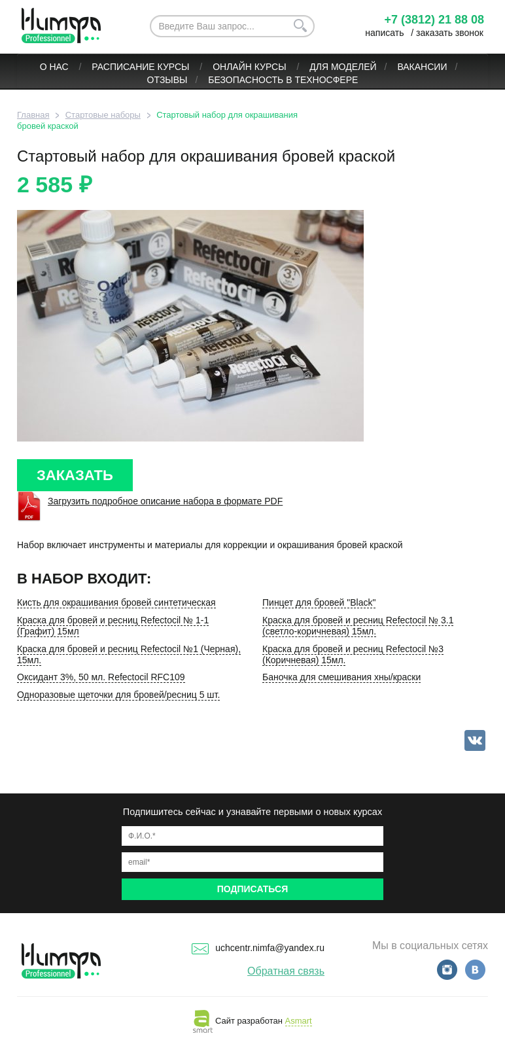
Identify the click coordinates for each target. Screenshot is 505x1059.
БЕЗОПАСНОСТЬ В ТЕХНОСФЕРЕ (283, 80)
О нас (55, 66)
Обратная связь (285, 971)
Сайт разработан (252, 1021)
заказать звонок (449, 32)
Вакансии (422, 66)
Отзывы (167, 80)
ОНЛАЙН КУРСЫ (250, 66)
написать (384, 32)
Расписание (123, 66)
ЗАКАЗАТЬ (75, 475)
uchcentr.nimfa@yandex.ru (258, 948)
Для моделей (342, 66)
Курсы (175, 66)
